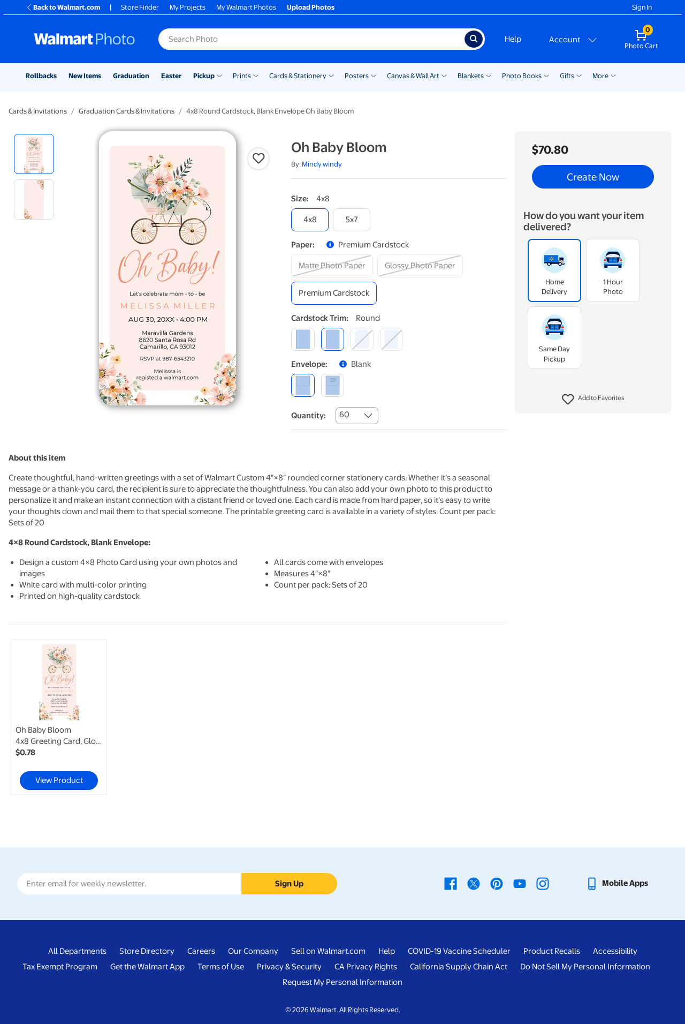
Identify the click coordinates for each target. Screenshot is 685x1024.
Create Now (593, 177)
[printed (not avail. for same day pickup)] (332, 385)
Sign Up (289, 884)
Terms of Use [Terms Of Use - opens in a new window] (220, 967)
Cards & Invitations (38, 111)
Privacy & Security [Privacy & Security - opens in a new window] (289, 967)
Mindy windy (322, 164)
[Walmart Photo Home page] (84, 39)
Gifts (567, 76)
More (600, 76)
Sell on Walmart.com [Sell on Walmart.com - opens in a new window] (328, 951)
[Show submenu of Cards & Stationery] (331, 75)
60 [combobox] (344, 414)
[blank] (302, 385)
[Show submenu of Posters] (373, 75)
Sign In (642, 7)
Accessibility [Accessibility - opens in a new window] (615, 951)
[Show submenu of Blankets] (488, 75)
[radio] (34, 154)
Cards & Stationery (297, 76)
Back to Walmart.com (63, 7)
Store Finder (140, 7)
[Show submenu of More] (613, 75)
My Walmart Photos (246, 7)
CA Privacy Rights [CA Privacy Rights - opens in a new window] (365, 967)
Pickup (204, 76)
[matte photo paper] (332, 265)
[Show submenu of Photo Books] (546, 75)
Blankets (471, 76)
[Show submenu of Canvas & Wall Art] (444, 75)
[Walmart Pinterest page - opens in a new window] (496, 883)
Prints (242, 76)
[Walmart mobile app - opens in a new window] (616, 883)
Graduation (131, 76)
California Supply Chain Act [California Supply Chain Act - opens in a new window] (458, 967)
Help (513, 39)
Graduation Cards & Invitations (126, 111)
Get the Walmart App (147, 967)
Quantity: (308, 415)
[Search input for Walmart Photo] (311, 39)
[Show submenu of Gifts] (579, 75)
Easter (171, 76)
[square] (302, 339)
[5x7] (351, 219)
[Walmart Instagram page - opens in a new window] (542, 883)
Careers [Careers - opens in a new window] (201, 951)
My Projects (188, 7)
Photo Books (522, 76)
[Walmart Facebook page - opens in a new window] (450, 883)
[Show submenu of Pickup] (219, 75)
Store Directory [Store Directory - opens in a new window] (146, 951)
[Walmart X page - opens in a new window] (473, 883)
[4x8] (310, 219)
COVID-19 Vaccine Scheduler (459, 951)
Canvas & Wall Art (413, 76)
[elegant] (362, 339)
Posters (357, 76)
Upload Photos (310, 7)
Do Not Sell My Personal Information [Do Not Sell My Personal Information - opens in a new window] (585, 967)
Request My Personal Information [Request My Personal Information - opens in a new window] (342, 982)
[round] (332, 339)
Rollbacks (41, 76)
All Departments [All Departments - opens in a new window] (77, 951)
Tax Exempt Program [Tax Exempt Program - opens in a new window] (59, 967)
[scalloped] (391, 339)
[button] (593, 399)
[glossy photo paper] (420, 265)
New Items (84, 76)
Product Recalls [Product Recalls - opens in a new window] (551, 951)
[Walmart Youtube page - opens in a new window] (519, 883)
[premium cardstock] (334, 293)
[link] (58, 717)
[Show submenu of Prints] (256, 75)
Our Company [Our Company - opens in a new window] (253, 951)
